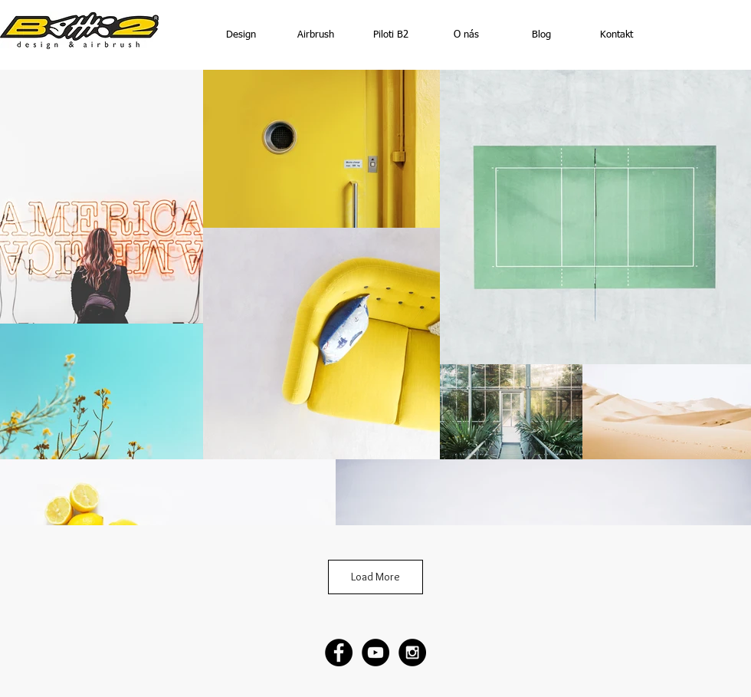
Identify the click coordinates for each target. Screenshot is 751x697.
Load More (375, 577)
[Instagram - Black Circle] (412, 652)
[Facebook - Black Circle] (339, 652)
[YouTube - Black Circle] (375, 652)
